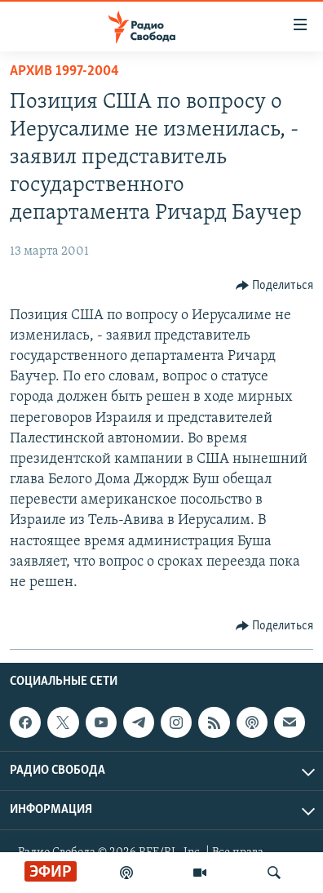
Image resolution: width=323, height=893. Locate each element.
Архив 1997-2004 (64, 71)
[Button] (275, 286)
